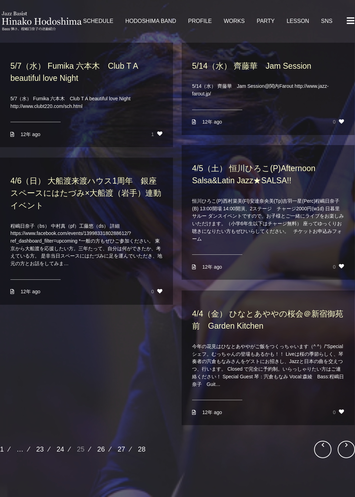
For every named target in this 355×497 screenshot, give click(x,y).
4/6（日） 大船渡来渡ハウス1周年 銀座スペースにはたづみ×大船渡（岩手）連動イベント (85, 193)
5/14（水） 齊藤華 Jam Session (251, 65)
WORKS (234, 21)
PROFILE (200, 21)
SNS (326, 21)
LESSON (298, 21)
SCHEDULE (98, 21)
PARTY (266, 21)
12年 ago (30, 134)
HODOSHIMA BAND (150, 21)
